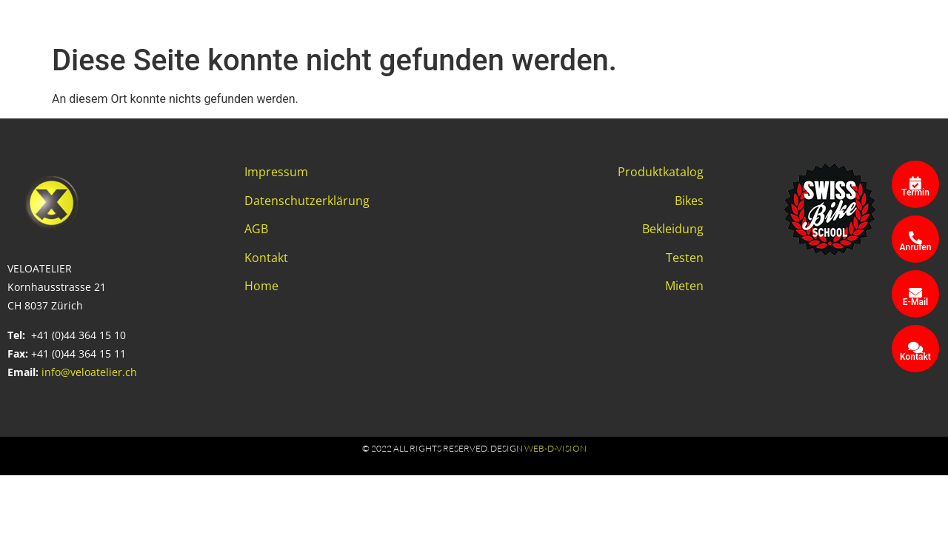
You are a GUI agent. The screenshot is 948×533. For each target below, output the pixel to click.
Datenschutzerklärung (307, 200)
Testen (685, 257)
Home (261, 286)
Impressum (276, 172)
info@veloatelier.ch (89, 372)
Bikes (689, 200)
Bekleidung (673, 229)
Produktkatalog (661, 172)
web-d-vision (555, 448)
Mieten (684, 286)
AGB (256, 229)
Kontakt (266, 257)
